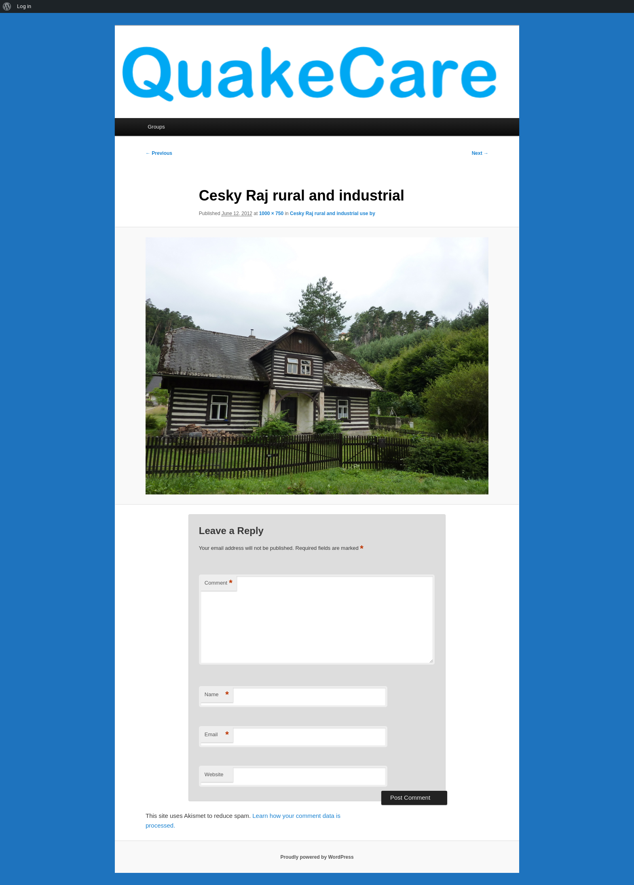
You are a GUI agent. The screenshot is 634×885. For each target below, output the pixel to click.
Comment (218, 583)
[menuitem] (7, 6)
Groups (156, 127)
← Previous (159, 153)
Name (217, 695)
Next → (480, 153)
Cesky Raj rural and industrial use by (332, 213)
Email (217, 735)
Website (214, 774)
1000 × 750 (271, 213)
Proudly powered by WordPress (316, 857)
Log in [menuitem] (24, 6)
